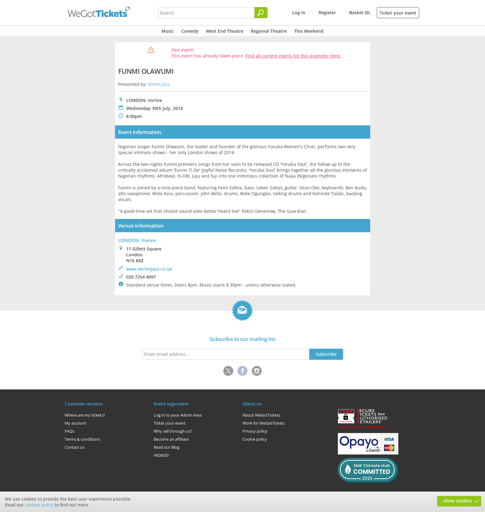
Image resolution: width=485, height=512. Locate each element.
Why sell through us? (173, 431)
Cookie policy (254, 439)
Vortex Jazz (159, 84)
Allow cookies (457, 501)
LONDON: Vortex (137, 240)
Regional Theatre (269, 31)
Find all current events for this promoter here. (293, 56)
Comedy (190, 31)
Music (167, 31)
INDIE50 (161, 455)
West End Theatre (224, 31)
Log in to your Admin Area (178, 415)
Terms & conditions (82, 439)
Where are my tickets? (85, 415)
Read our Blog (166, 447)
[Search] (261, 12)
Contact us (74, 447)
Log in (298, 12)
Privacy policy (255, 431)
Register (327, 12)
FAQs (69, 431)
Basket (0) (359, 12)
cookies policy (39, 505)
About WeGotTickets (261, 415)
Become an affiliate (171, 439)
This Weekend (309, 31)
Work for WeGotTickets (263, 423)
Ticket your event (398, 13)
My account (75, 423)
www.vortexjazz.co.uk (149, 269)
